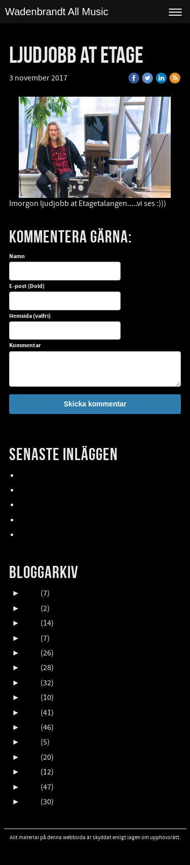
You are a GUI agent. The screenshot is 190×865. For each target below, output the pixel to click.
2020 (31, 668)
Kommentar (25, 345)
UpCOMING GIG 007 (52, 490)
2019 (31, 683)
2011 (31, 802)
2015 (31, 742)
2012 (31, 787)
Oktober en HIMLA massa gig (67, 505)
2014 (31, 757)
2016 (31, 727)
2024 (31, 608)
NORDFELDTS (42, 520)
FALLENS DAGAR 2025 (55, 535)
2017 (31, 713)
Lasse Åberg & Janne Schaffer (70, 476)
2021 (31, 653)
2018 (31, 697)
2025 (31, 593)
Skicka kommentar (95, 404)
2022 (31, 638)
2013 (31, 772)
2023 (31, 623)
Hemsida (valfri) (30, 316)
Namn (17, 256)
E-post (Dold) (27, 286)
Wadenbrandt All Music (56, 11)
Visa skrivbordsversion (95, 851)
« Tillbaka (90, 78)
